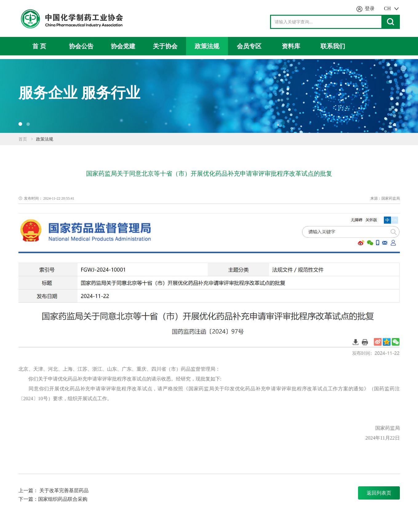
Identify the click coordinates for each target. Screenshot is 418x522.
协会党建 (123, 46)
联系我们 (332, 46)
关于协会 (165, 46)
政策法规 (207, 46)
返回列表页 (379, 493)
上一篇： (28, 490)
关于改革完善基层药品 (64, 490)
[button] (20, 124)
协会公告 (81, 46)
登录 (370, 8)
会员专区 (249, 46)
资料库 (291, 46)
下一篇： (28, 499)
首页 (22, 139)
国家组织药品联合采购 (62, 499)
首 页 (39, 46)
